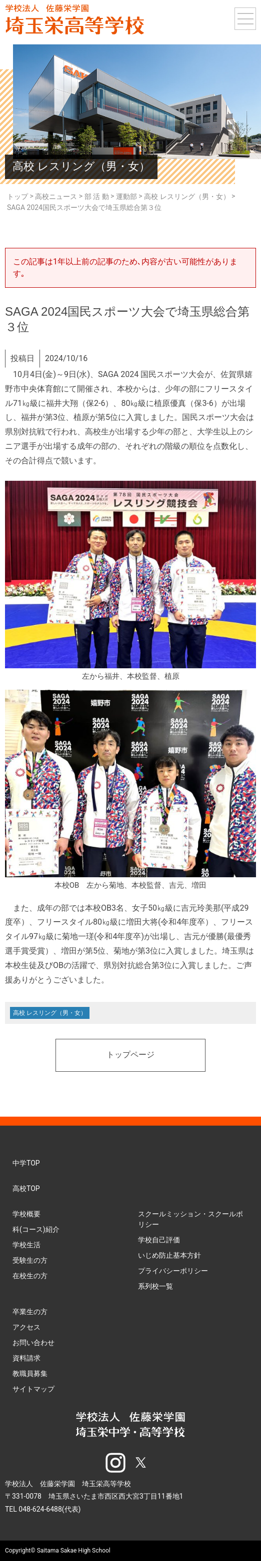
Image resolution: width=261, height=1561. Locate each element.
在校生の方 (30, 1276)
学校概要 (26, 1214)
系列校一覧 (155, 1286)
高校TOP (26, 1188)
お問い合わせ (33, 1343)
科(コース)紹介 (36, 1229)
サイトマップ (33, 1389)
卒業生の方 (30, 1312)
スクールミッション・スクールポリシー (190, 1219)
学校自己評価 (159, 1240)
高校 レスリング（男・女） (49, 1012)
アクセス (26, 1327)
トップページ (130, 1055)
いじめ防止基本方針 (169, 1255)
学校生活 (26, 1245)
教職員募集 (30, 1373)
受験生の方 (30, 1260)
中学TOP (26, 1163)
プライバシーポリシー (173, 1271)
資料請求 (26, 1358)
